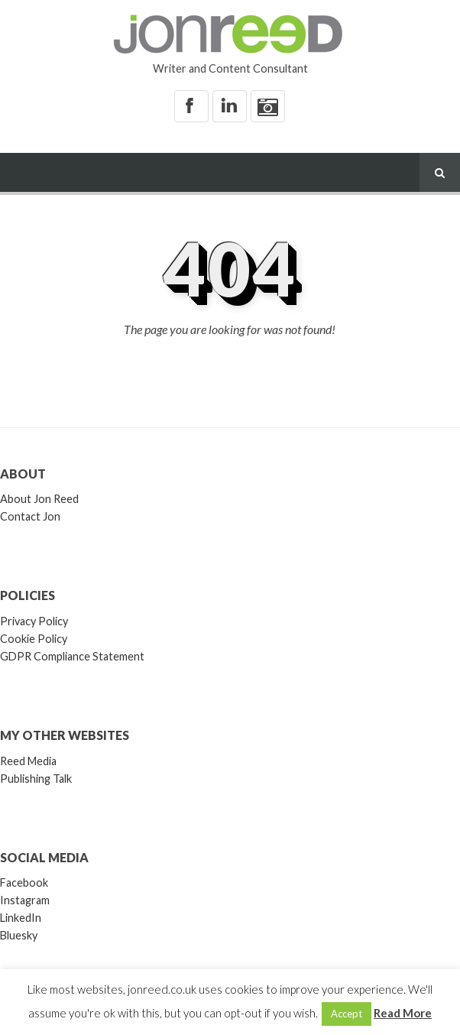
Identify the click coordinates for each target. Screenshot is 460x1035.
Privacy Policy (34, 621)
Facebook (24, 882)
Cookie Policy (33, 638)
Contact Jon (30, 516)
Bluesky (18, 935)
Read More (403, 1013)
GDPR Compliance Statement (72, 656)
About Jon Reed (39, 498)
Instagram (25, 900)
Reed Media (28, 760)
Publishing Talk (36, 778)
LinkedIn (20, 917)
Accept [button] (346, 1013)
